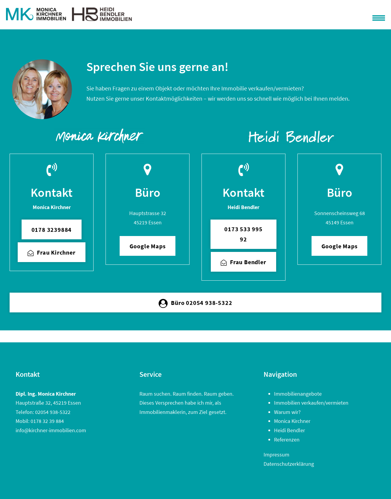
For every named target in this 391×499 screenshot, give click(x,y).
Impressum (276, 454)
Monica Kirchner (292, 421)
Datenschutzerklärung (289, 463)
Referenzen (287, 439)
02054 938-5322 (52, 412)
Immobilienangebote (298, 393)
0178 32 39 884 (47, 421)
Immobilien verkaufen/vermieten (311, 402)
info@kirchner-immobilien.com (51, 430)
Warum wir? (287, 412)
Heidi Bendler (289, 430)
